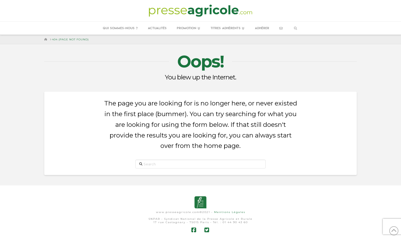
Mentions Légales (229, 212)
